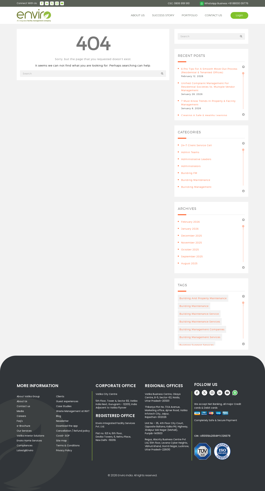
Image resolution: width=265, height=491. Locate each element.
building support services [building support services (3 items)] (196, 344)
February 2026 (190, 221)
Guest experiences (67, 401)
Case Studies (63, 406)
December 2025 (191, 235)
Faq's (20, 421)
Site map (61, 440)
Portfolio (189, 15)
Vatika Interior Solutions (30, 435)
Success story (163, 15)
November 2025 (191, 242)
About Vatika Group (28, 396)
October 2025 (190, 249)
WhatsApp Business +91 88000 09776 (224, 3)
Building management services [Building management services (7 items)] (199, 337)
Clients (60, 396)
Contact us (23, 406)
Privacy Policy (64, 450)
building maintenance (195, 179)
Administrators (191, 166)
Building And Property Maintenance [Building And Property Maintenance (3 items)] (203, 298)
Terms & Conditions (68, 445)
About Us (22, 401)
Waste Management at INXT (73, 411)
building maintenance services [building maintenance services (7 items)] (199, 321)
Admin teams (190, 152)
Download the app (67, 426)
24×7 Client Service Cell (196, 145)
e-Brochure (23, 426)
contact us (213, 15)
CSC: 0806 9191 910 (179, 3)
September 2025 (192, 256)
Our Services (24, 430)
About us (138, 15)
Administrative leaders (196, 159)
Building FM (189, 173)
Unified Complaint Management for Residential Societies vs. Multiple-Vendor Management (208, 87)
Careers (21, 416)
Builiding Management (196, 186)
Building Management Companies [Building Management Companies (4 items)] (201, 329)
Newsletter (62, 421)
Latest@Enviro (25, 450)
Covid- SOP (63, 435)
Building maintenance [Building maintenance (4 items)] (194, 306)
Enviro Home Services (29, 440)
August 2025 (189, 263)
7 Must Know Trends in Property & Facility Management (208, 102)
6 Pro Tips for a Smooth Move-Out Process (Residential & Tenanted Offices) (209, 70)
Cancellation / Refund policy (73, 430)
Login (239, 15)
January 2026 (190, 228)
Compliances (24, 445)
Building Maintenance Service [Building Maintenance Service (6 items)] (199, 313)
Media (20, 411)
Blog (58, 416)
